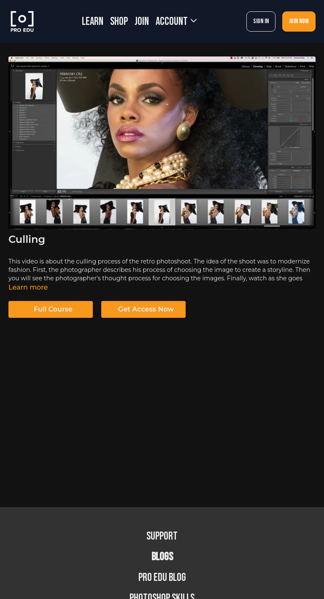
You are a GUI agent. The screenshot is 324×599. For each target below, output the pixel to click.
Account (176, 21)
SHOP (119, 21)
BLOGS (162, 557)
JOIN (142, 21)
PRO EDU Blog (162, 577)
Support (162, 536)
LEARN (92, 21)
